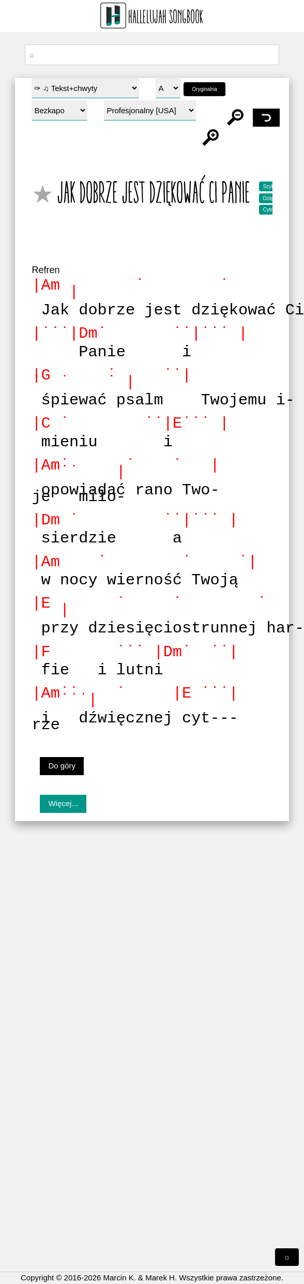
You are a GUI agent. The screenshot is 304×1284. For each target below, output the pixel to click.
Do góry (61, 765)
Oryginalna (204, 89)
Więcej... (63, 803)
